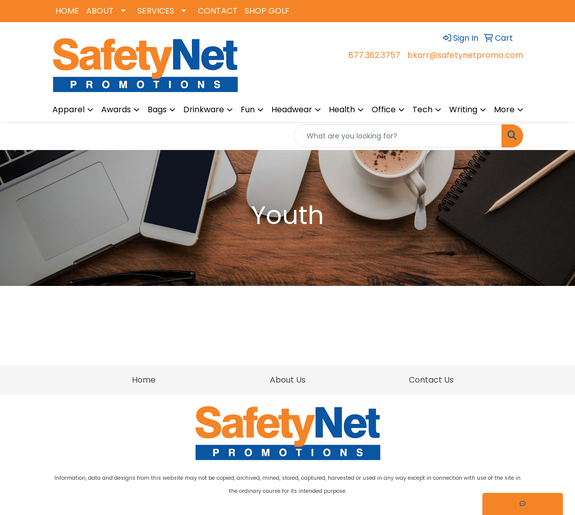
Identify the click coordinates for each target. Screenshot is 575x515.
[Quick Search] (398, 136)
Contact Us (431, 380)
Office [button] (384, 109)
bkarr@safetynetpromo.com (465, 55)
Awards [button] (116, 109)
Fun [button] (248, 109)
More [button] (504, 109)
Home (144, 380)
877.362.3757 (374, 55)
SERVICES (155, 11)
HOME (67, 11)
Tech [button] (422, 109)
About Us (288, 380)
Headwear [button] (291, 109)
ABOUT (100, 11)
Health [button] (342, 109)
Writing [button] (463, 109)
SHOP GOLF (267, 11)
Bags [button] (157, 109)
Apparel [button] (68, 109)
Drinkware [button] (203, 109)
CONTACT (218, 11)
